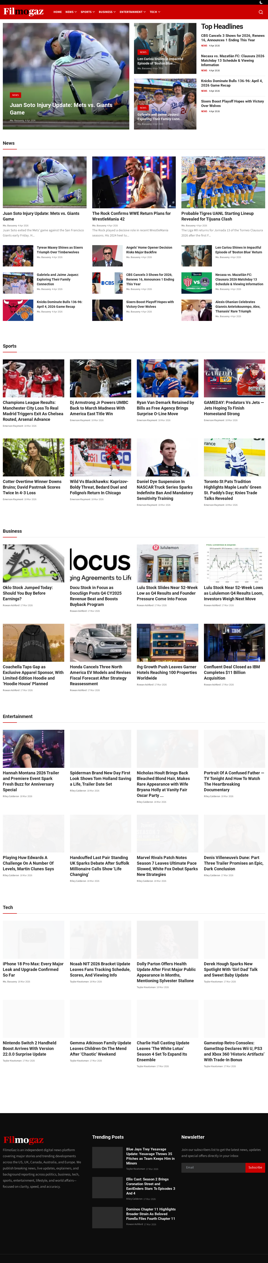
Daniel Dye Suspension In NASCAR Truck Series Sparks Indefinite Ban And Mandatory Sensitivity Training (166, 488)
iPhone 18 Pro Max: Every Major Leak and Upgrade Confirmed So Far (30, 953)
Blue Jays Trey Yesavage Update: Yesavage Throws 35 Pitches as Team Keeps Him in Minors (150, 1140)
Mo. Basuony (17, 120)
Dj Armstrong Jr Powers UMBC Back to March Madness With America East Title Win (100, 409)
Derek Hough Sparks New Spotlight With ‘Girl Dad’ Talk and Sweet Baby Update (234, 953)
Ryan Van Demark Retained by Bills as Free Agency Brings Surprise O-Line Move (166, 409)
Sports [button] (88, 12)
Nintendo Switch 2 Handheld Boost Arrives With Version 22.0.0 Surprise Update (32, 1032)
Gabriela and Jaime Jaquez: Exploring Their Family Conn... (163, 116)
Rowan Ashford (11, 595)
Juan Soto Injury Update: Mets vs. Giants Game (38, 217)
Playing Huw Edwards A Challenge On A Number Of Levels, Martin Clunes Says (32, 847)
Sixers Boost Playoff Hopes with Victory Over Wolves (150, 305)
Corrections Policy (248, 1250)
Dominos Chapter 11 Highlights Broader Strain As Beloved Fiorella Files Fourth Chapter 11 (151, 1198)
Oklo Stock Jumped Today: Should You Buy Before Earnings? (32, 586)
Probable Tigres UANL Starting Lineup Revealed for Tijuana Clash (220, 217)
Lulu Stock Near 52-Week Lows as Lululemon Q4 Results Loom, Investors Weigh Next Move (233, 588)
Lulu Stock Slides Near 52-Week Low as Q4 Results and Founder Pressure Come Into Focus (164, 588)
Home (58, 12)
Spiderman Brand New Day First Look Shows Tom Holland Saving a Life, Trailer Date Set (99, 768)
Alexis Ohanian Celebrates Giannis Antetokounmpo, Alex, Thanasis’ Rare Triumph (237, 307)
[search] (261, 12)
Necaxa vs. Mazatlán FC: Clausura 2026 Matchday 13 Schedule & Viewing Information (232, 60)
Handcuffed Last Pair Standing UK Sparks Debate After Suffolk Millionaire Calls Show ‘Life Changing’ (99, 850)
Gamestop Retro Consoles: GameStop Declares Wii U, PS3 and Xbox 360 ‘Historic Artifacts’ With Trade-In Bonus (233, 1035)
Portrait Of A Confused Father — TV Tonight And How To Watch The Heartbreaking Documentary (234, 768)
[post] (66, 76)
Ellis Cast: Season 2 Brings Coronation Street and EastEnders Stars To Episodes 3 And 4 (150, 1170)
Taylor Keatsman (79, 965)
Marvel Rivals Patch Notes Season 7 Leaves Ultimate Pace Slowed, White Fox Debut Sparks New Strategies (167, 850)
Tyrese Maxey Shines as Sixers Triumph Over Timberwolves (60, 250)
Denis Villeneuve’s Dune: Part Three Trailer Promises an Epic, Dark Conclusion (234, 847)
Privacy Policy (177, 1250)
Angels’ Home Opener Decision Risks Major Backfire (149, 250)
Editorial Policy (220, 1250)
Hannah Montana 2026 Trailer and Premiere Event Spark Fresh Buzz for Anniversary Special (32, 768)
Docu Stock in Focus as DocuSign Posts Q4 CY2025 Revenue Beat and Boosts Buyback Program (100, 588)
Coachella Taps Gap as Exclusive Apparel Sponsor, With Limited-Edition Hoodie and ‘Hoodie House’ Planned (32, 664)
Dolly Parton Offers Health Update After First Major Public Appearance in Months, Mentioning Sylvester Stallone (167, 956)
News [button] (71, 12)
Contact (157, 1250)
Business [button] (107, 12)
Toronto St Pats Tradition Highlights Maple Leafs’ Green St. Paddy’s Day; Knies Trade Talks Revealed (234, 488)
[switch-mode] (261, 2)
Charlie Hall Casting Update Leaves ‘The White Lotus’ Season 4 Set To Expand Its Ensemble (166, 1032)
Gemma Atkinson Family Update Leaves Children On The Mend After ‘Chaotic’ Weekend (100, 1032)
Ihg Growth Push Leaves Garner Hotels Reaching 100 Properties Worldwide (164, 662)
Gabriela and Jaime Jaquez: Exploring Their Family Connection (58, 280)
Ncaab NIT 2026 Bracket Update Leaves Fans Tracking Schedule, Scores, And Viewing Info (97, 953)
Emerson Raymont (13, 426)
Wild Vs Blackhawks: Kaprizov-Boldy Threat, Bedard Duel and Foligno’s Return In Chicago (96, 488)
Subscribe (255, 1151)
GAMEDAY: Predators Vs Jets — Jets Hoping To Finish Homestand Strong (232, 409)
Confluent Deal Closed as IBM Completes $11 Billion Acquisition (232, 659)
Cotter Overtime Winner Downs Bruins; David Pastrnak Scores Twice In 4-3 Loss (29, 488)
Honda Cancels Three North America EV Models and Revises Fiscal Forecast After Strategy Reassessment (97, 664)
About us (198, 1250)
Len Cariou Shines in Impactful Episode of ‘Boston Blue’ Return (238, 250)
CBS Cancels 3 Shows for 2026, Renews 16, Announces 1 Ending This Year (233, 38)
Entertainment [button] (133, 12)
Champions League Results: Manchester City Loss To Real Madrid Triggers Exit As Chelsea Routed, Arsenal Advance (30, 411)
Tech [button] (155, 12)
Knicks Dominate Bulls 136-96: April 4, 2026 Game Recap (59, 305)
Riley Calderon (11, 780)
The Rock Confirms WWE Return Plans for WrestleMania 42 (132, 217)
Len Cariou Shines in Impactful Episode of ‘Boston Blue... (163, 60)
